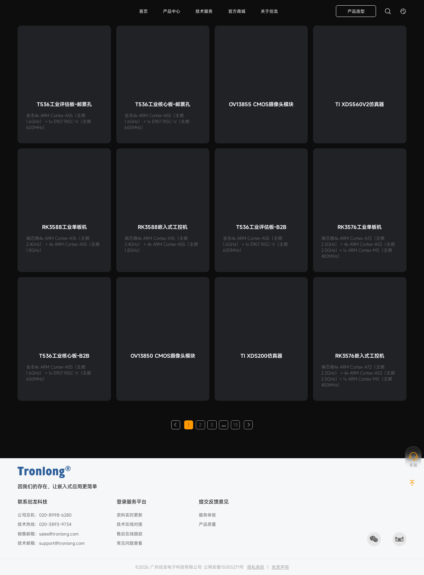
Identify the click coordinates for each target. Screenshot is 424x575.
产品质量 (207, 524)
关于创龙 (269, 11)
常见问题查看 (129, 543)
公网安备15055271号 (224, 567)
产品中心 (171, 11)
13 (236, 425)
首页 (143, 11)
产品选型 (356, 11)
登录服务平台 (131, 501)
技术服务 (204, 11)
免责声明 (280, 567)
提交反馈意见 (214, 501)
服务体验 (207, 515)
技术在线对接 (129, 524)
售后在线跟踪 (129, 534)
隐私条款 (255, 567)
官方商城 (236, 11)
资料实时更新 (129, 515)
